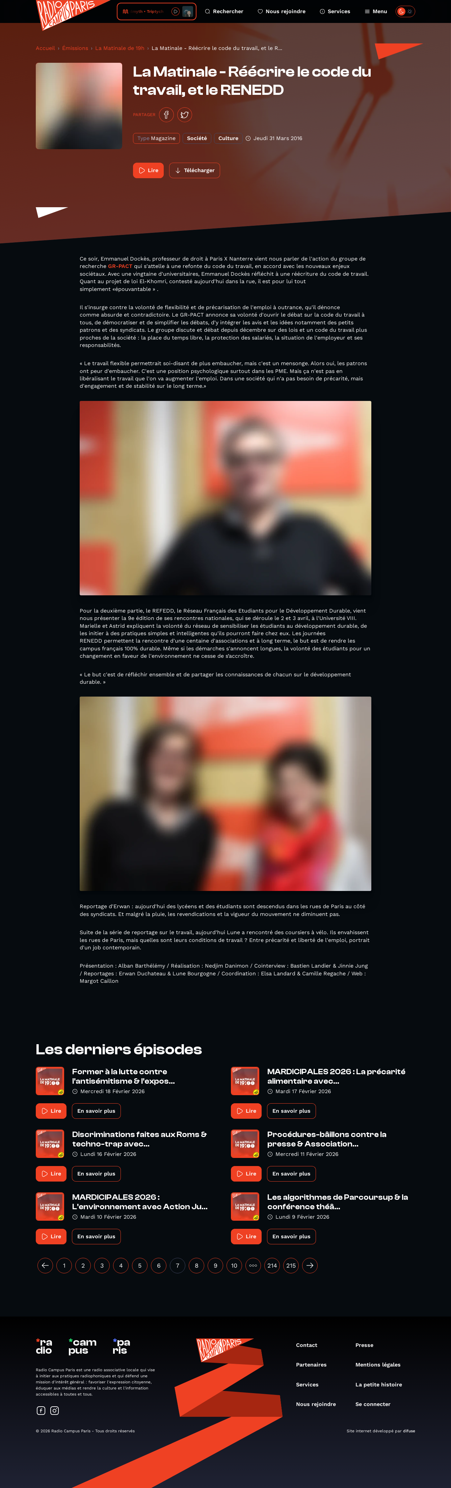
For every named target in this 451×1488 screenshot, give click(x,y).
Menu (376, 11)
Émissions (75, 48)
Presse (367, 1345)
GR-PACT (120, 266)
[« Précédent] (45, 1265)
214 (272, 1265)
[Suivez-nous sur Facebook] (41, 1411)
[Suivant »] (309, 1265)
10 (234, 1265)
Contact (310, 1345)
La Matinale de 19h (119, 48)
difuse (409, 1431)
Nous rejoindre (282, 11)
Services (335, 11)
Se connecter (376, 1404)
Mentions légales (381, 1364)
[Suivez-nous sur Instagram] (54, 1411)
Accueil (45, 48)
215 (291, 1265)
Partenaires (315, 1364)
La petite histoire (382, 1384)
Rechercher (224, 11)
